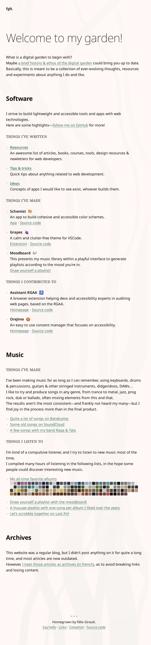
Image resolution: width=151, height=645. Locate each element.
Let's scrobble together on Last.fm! (39, 513)
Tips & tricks (20, 168)
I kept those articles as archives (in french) (58, 564)
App (13, 222)
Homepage (19, 309)
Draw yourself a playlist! (30, 270)
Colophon (76, 627)
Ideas (15, 183)
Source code (30, 222)
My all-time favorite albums (74, 485)
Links (63, 627)
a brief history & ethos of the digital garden (55, 63)
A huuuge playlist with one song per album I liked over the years (65, 507)
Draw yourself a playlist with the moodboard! (48, 501)
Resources (19, 147)
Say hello (49, 627)
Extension (18, 243)
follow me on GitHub (70, 125)
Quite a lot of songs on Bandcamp (39, 418)
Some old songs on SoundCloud (37, 424)
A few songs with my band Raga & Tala (43, 430)
